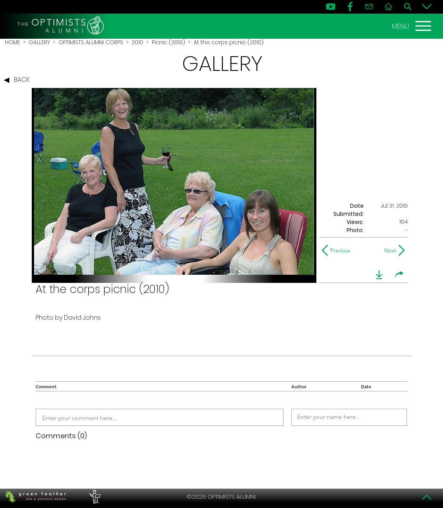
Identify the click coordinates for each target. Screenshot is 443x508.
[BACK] (18, 80)
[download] (379, 274)
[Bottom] (426, 6)
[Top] (426, 497)
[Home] (388, 6)
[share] (399, 274)
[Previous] (337, 250)
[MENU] (412, 26)
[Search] (407, 6)
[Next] (388, 250)
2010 (137, 42)
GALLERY (39, 42)
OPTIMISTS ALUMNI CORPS (90, 42)
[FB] (350, 6)
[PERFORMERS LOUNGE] (93, 497)
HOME (12, 42)
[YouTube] (330, 6)
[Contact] (369, 6)
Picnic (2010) (168, 42)
